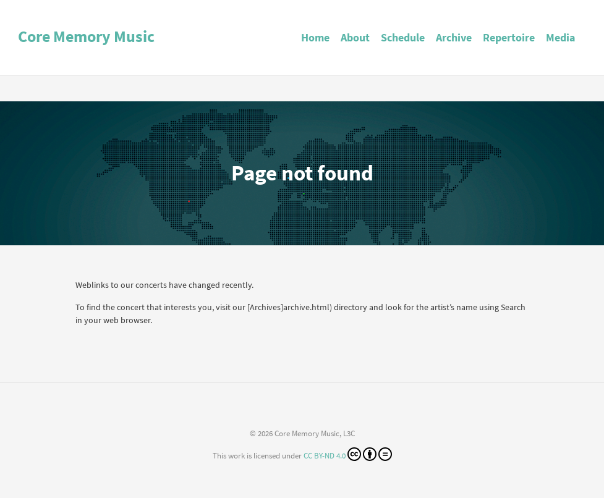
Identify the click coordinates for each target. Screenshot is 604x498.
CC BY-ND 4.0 (348, 454)
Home (315, 37)
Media (560, 37)
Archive (454, 37)
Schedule (403, 37)
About (355, 37)
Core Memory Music (86, 36)
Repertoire (509, 37)
